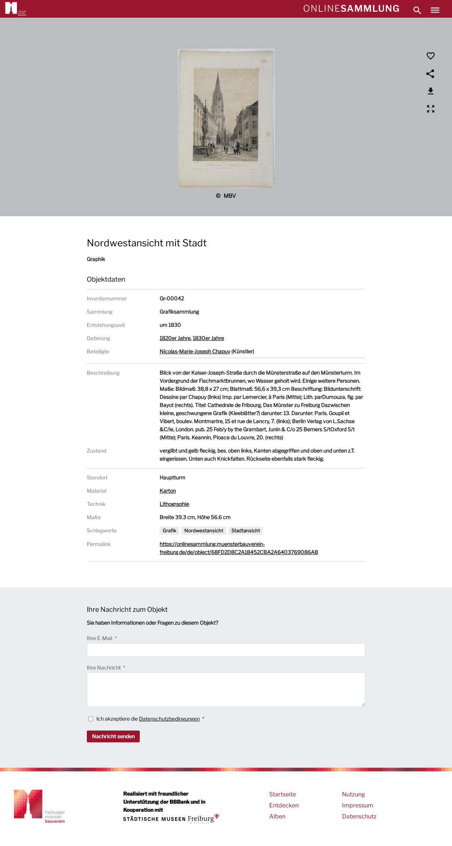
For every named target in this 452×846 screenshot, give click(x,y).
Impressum (357, 805)
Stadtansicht (245, 530)
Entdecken (284, 805)
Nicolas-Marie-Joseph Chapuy (195, 351)
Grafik (169, 530)
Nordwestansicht (203, 530)
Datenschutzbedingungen (169, 718)
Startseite (282, 794)
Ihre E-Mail (100, 638)
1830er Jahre (208, 338)
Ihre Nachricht (104, 667)
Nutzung (353, 794)
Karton (168, 491)
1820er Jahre (175, 338)
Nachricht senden (113, 736)
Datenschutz (359, 816)
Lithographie (174, 504)
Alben (277, 816)
